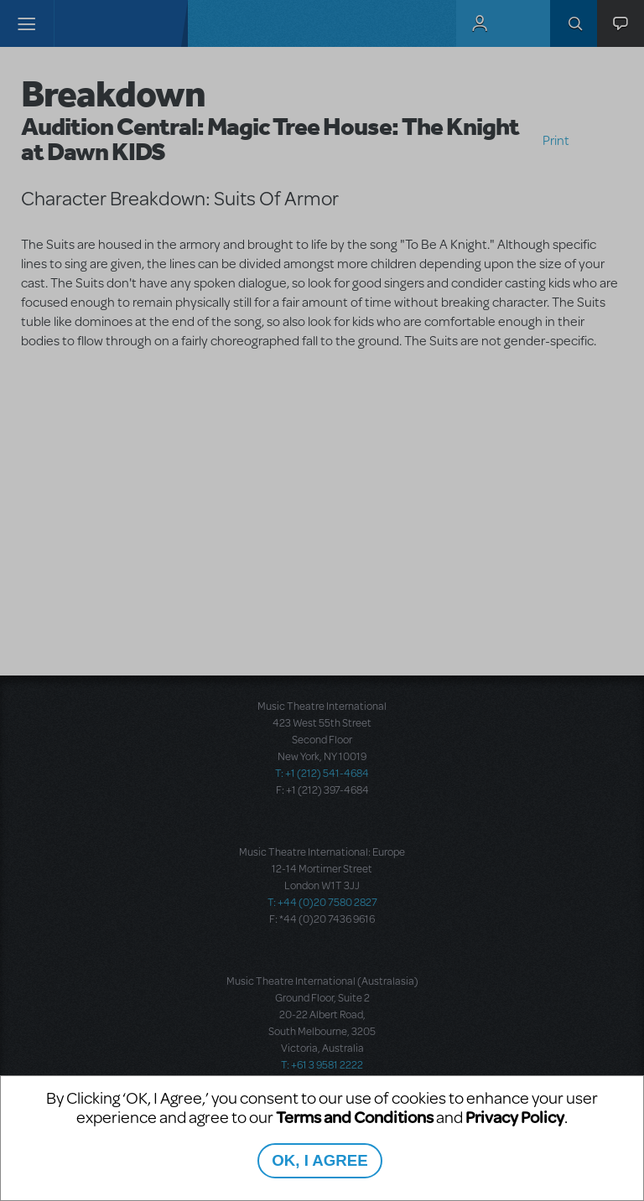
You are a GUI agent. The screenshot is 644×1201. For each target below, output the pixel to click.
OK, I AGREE (319, 1160)
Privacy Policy (514, 1117)
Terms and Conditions (355, 1117)
